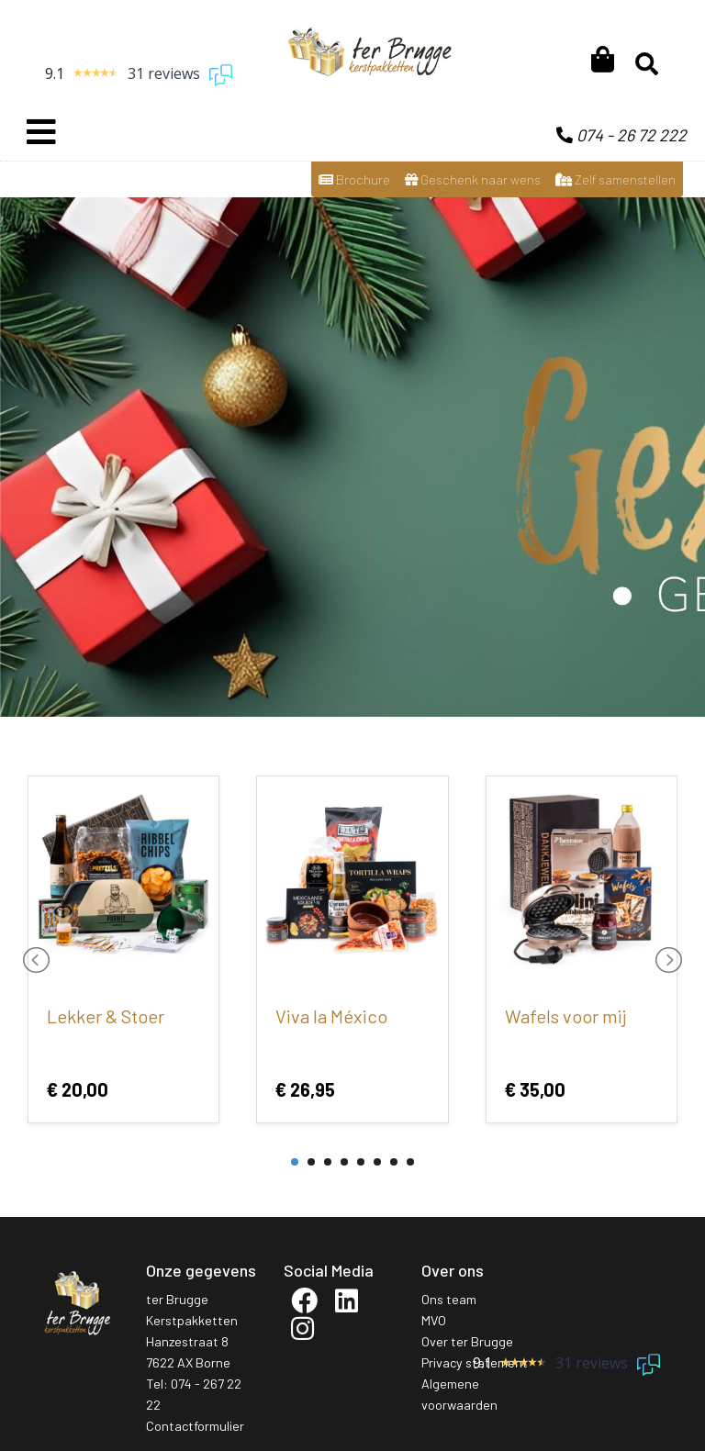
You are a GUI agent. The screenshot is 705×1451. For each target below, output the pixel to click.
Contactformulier (195, 1426)
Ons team (448, 1299)
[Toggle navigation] (41, 132)
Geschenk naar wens (473, 179)
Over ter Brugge (467, 1341)
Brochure (354, 179)
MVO (433, 1320)
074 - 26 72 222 (621, 135)
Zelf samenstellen (615, 179)
